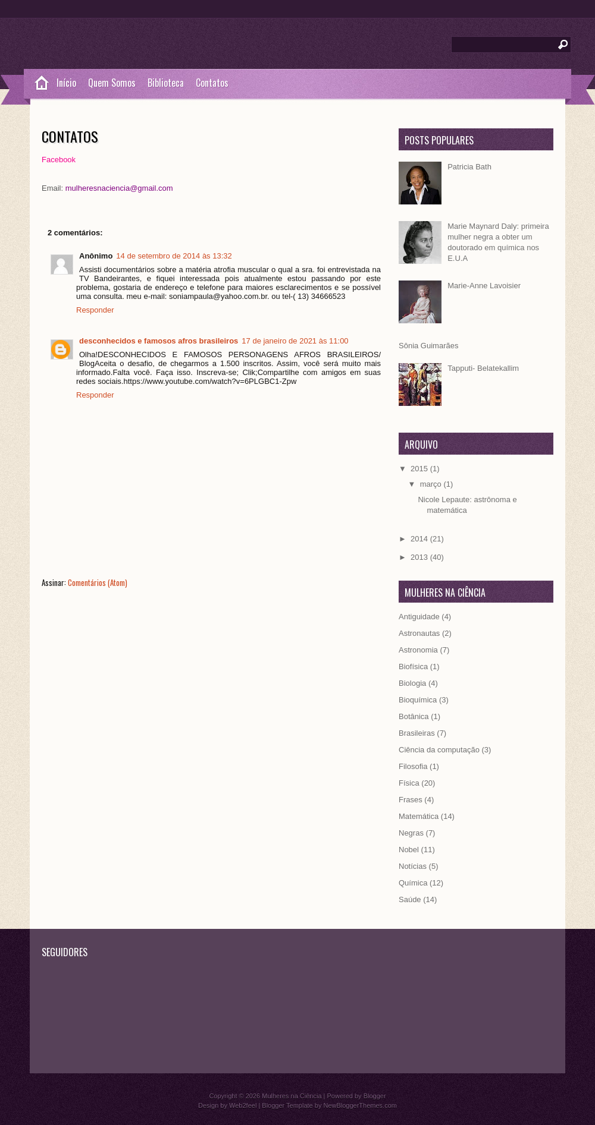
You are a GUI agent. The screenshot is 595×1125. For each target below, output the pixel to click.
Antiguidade (419, 616)
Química (413, 882)
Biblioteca (166, 82)
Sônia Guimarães (428, 345)
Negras (411, 832)
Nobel (409, 849)
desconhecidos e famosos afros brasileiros (158, 340)
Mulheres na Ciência (291, 1095)
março (432, 484)
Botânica (414, 716)
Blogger (375, 1095)
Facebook (59, 159)
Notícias (413, 866)
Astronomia (418, 649)
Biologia (412, 683)
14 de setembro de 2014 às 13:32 (173, 255)
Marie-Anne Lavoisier (484, 285)
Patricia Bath (469, 166)
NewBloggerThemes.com (360, 1105)
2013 (420, 557)
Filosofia (413, 766)
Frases (410, 799)
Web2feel (242, 1105)
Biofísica (413, 666)
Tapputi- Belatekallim (483, 368)
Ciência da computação (439, 749)
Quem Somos (112, 82)
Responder (95, 309)
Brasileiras (417, 733)
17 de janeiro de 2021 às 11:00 (295, 340)
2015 (420, 468)
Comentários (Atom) (97, 582)
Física (409, 783)
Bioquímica (418, 699)
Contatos (212, 82)
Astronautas (419, 633)
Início (66, 82)
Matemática (419, 816)
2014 (420, 538)
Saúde (410, 899)
